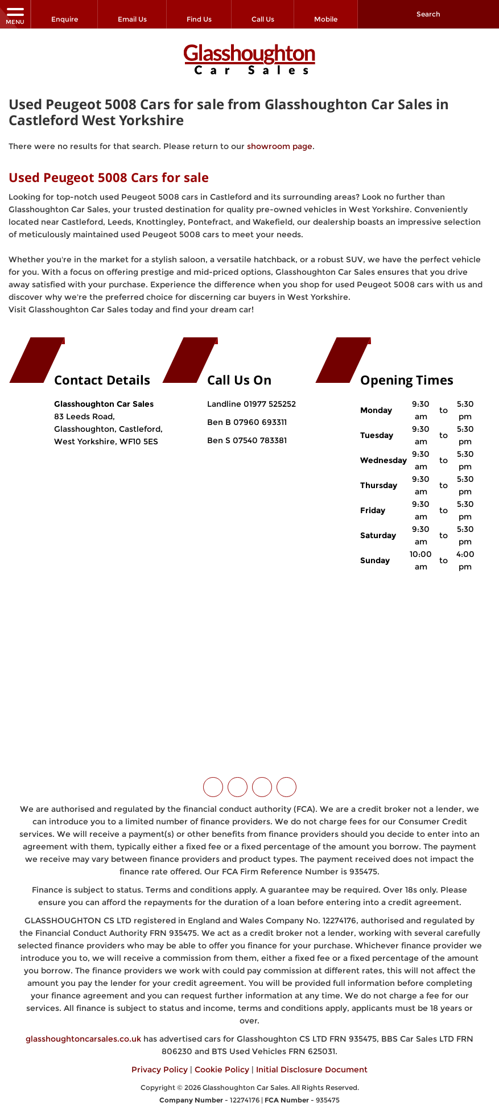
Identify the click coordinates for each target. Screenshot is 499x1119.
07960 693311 (259, 415)
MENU (15, 16)
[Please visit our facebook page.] (238, 780)
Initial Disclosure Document (312, 1062)
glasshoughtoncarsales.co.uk (83, 1031)
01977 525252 (270, 396)
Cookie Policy (222, 1062)
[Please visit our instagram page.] (262, 780)
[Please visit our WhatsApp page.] (286, 780)
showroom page (279, 139)
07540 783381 (258, 433)
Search (428, 14)
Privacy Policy (159, 1062)
